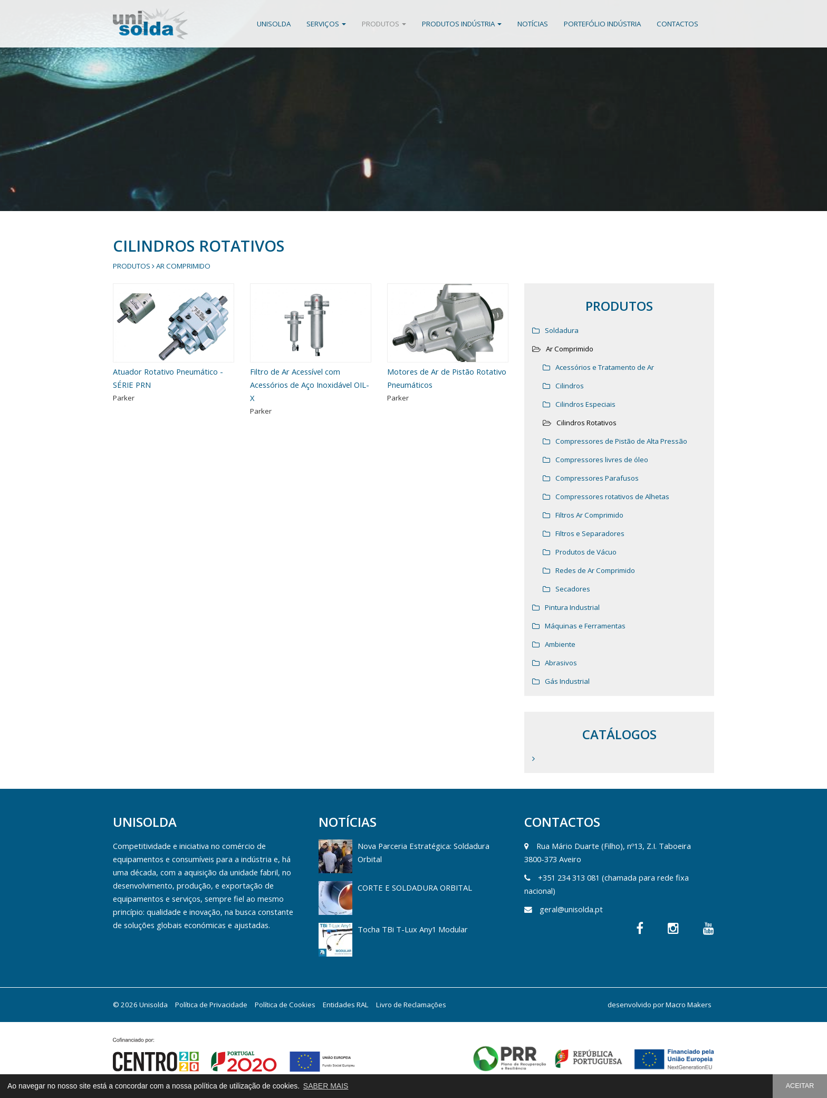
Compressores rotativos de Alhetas (612, 496)
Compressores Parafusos (597, 478)
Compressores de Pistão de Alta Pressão (621, 441)
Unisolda (274, 23)
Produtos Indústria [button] (462, 23)
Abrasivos (561, 662)
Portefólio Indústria (602, 23)
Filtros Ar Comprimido (589, 515)
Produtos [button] (384, 23)
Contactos (677, 23)
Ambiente (560, 644)
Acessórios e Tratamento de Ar (604, 367)
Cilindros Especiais (585, 404)
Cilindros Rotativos (586, 422)
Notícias (532, 23)
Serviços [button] (326, 23)
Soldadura (562, 330)
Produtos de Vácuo (586, 552)
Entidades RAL (346, 1004)
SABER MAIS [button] (326, 1086)
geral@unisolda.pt (571, 909)
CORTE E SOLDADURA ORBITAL (415, 887)
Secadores (572, 589)
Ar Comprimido (183, 266)
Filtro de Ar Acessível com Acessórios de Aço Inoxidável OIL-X (309, 384)
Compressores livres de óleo (601, 459)
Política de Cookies (285, 1004)
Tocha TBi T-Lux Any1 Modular (413, 929)
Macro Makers (688, 1004)
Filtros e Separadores (589, 533)
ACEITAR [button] (800, 1086)
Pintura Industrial (572, 607)
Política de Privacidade (211, 1004)
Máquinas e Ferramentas (585, 626)
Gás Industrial (567, 681)
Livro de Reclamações (411, 1004)
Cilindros (569, 385)
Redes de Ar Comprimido (595, 570)
